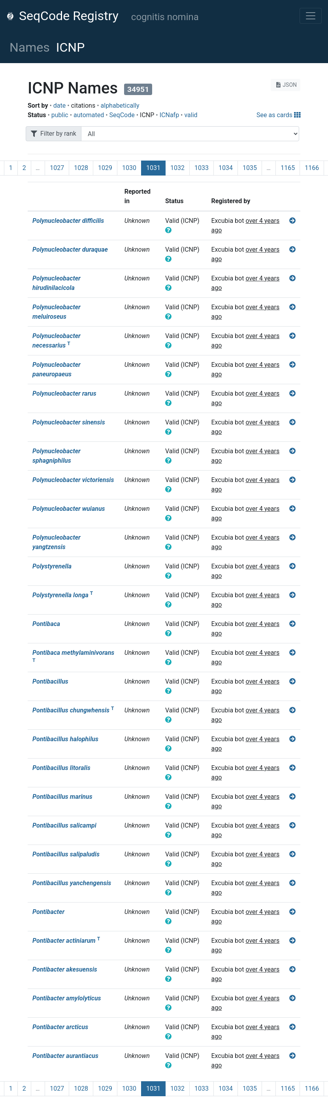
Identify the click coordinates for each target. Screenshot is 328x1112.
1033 (201, 168)
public (59, 115)
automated (89, 115)
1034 (226, 168)
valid (190, 115)
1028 (81, 168)
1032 (177, 168)
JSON (285, 85)
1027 (57, 168)
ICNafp (169, 115)
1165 (288, 168)
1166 (312, 168)
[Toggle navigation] (311, 16)
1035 (250, 168)
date (59, 105)
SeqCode (122, 115)
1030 (129, 168)
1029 (105, 168)
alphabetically (120, 105)
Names (29, 47)
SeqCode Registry (62, 15)
